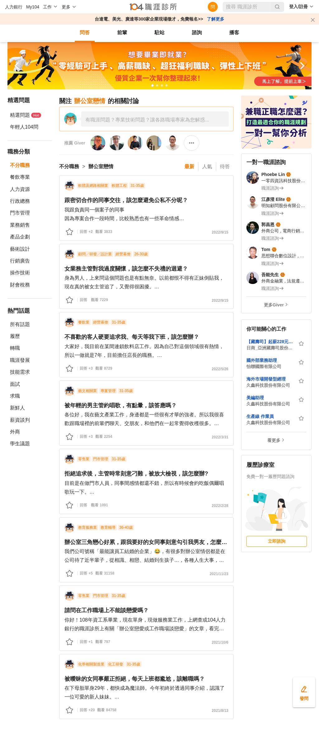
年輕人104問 (24, 127)
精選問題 (25, 115)
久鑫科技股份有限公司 (268, 385)
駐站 (159, 32)
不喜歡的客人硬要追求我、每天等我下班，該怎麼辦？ (131, 337)
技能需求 (20, 372)
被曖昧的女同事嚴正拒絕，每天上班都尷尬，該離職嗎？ (134, 679)
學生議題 (20, 443)
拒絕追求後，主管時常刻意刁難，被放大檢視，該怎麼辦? (136, 474)
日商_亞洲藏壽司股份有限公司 (270, 347)
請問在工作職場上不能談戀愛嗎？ (106, 610)
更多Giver (274, 304)
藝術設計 (20, 249)
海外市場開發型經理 (266, 378)
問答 (85, 32)
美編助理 (255, 397)
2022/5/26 (220, 369)
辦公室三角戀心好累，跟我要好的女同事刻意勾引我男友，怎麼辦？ (146, 542)
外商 (15, 431)
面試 (15, 384)
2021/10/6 (220, 642)
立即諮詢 (276, 541)
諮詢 (197, 32)
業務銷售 (20, 225)
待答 (225, 166)
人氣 (207, 166)
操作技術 (20, 272)
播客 (234, 32)
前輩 (122, 32)
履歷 (15, 336)
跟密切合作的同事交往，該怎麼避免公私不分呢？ (126, 200)
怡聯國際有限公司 (263, 366)
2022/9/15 (220, 232)
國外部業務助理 (261, 360)
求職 (15, 396)
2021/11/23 (219, 574)
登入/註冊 (298, 6)
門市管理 (20, 212)
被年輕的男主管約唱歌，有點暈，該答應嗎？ (120, 405)
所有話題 (20, 324)
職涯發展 (20, 360)
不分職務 (20, 165)
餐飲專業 (20, 177)
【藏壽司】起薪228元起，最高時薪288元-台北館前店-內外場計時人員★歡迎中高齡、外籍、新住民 (270, 341)
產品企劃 (20, 236)
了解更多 (215, 19)
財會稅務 (20, 284)
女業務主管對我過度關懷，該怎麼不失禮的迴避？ (126, 269)
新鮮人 (17, 407)
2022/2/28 (220, 506)
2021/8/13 (220, 710)
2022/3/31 (220, 437)
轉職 (15, 348)
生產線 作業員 (260, 416)
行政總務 (20, 201)
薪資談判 (20, 420)
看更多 (273, 440)
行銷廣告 (20, 260)
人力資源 (20, 189)
